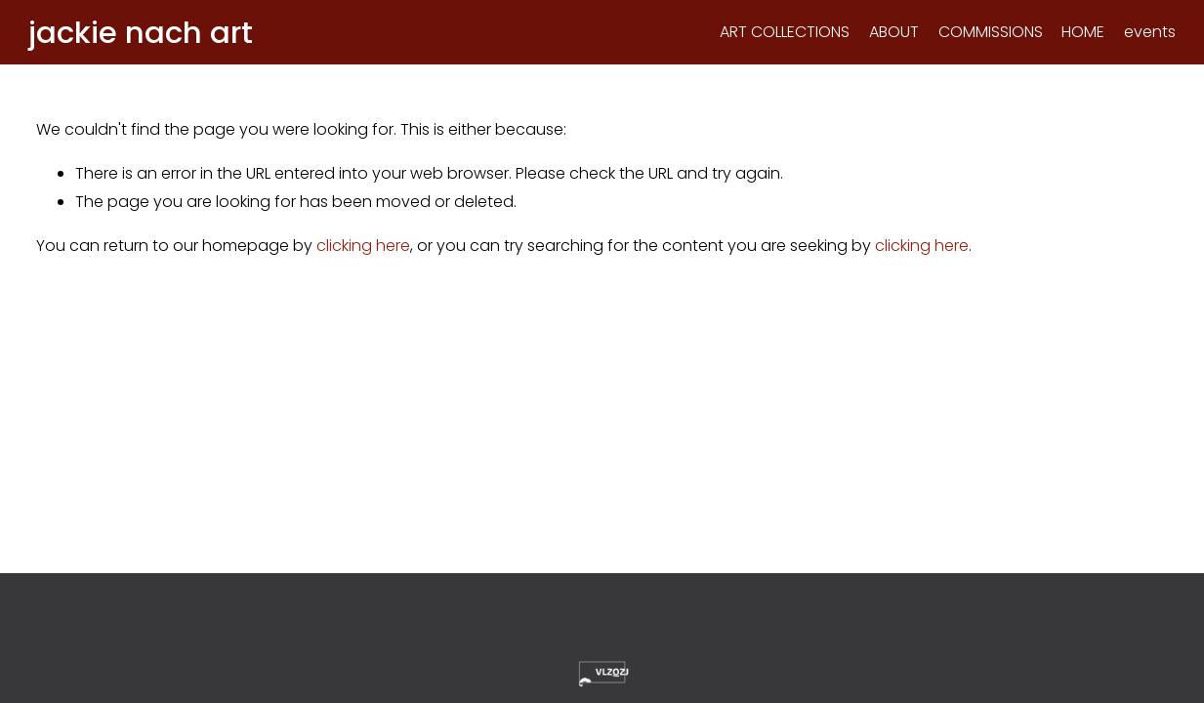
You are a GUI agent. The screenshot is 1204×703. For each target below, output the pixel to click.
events (1142, 34)
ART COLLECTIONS (777, 34)
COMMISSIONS (983, 34)
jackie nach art (148, 36)
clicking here (363, 251)
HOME (1075, 34)
